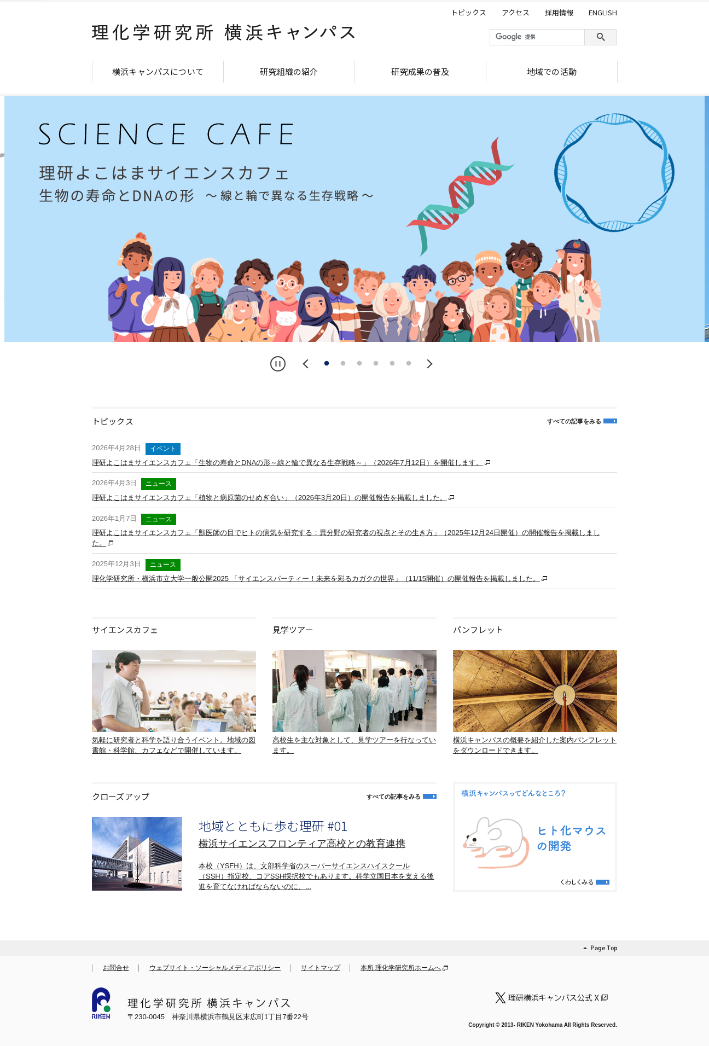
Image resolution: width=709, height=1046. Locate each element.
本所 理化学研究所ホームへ (401, 968)
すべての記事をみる (574, 421)
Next (428, 364)
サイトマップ (320, 968)
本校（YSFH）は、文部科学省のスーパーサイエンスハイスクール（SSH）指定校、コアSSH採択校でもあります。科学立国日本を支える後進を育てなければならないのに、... (316, 876)
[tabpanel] (354, 219)
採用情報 (559, 13)
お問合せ (116, 968)
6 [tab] (408, 363)
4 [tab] (375, 363)
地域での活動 (552, 71)
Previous (307, 364)
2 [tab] (343, 363)
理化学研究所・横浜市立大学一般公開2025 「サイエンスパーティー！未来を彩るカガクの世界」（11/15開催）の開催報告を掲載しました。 (316, 578)
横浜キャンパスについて (158, 71)
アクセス (516, 13)
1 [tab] (326, 363)
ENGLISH (603, 13)
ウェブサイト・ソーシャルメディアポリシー (215, 968)
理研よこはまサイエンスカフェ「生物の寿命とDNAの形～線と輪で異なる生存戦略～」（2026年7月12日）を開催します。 (287, 462)
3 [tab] (359, 363)
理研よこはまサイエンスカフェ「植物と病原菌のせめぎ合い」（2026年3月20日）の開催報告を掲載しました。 (269, 497)
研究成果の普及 (420, 71)
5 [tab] (392, 363)
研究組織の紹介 (289, 71)
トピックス (468, 13)
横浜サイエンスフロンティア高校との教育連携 (302, 843)
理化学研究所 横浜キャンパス (223, 37)
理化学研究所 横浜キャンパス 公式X (553, 997)
